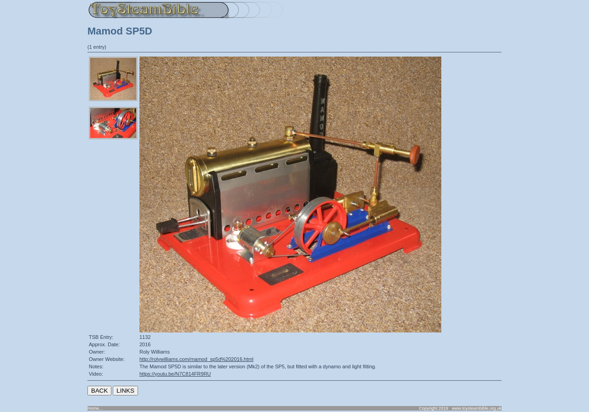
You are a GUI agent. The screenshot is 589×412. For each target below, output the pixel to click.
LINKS (125, 390)
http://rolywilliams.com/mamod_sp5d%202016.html (196, 359)
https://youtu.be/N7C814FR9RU (175, 374)
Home (93, 408)
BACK (99, 390)
